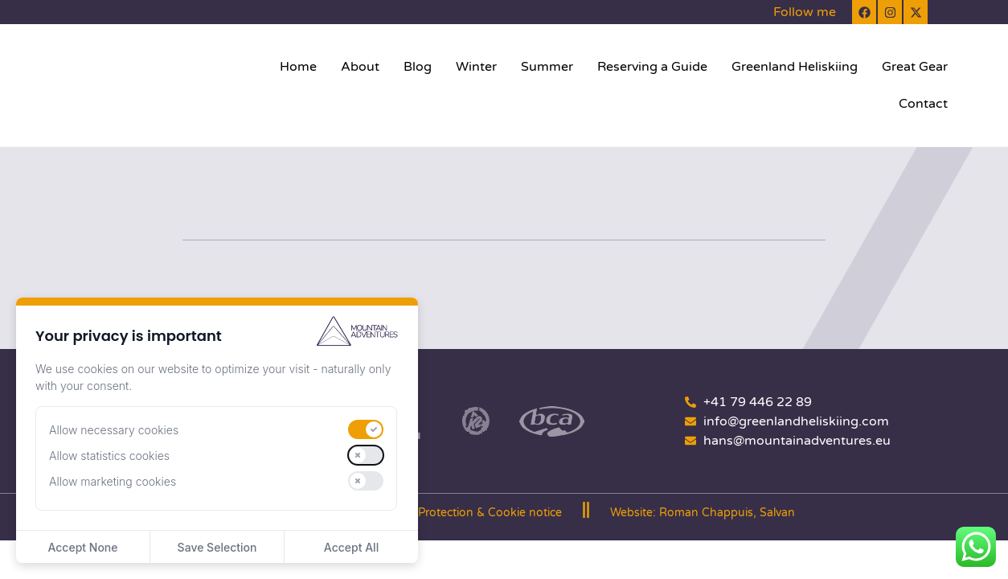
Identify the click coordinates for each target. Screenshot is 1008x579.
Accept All (351, 547)
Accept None (82, 547)
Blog (418, 67)
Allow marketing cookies (112, 481)
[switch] (365, 429)
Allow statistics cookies (109, 455)
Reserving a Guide (652, 67)
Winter (476, 67)
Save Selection (217, 547)
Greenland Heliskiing (794, 67)
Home (298, 67)
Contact (923, 104)
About (360, 67)
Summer (547, 67)
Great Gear (915, 67)
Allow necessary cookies (113, 430)
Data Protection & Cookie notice (475, 512)
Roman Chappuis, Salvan (727, 512)
